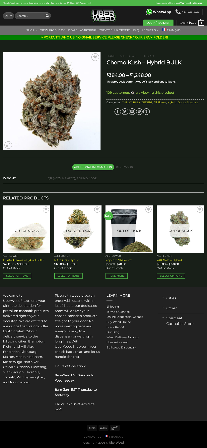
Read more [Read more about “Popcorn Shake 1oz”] (117, 275)
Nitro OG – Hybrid (66, 260)
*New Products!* (52, 30)
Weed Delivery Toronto (122, 337)
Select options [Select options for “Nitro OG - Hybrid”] (68, 275)
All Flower (129, 55)
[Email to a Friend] (132, 111)
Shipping (112, 306)
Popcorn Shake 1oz (118, 260)
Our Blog (112, 332)
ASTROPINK (88, 30)
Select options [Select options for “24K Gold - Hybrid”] (171, 275)
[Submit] (47, 15)
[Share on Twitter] (125, 111)
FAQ (136, 30)
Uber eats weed (117, 342)
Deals (72, 30)
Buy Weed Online (118, 322)
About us (150, 30)
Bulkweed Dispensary (121, 347)
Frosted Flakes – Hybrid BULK (23, 260)
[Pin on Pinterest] (139, 111)
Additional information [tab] (93, 167)
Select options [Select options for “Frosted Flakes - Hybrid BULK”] (17, 275)
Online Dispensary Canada (124, 317)
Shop (31, 30)
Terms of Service (118, 312)
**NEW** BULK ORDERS (114, 30)
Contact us (92, 436)
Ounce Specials (188, 102)
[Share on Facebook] (117, 111)
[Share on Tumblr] (146, 111)
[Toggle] (163, 296)
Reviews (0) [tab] (124, 167)
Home (110, 55)
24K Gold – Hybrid (169, 260)
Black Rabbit (115, 327)
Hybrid (148, 55)
